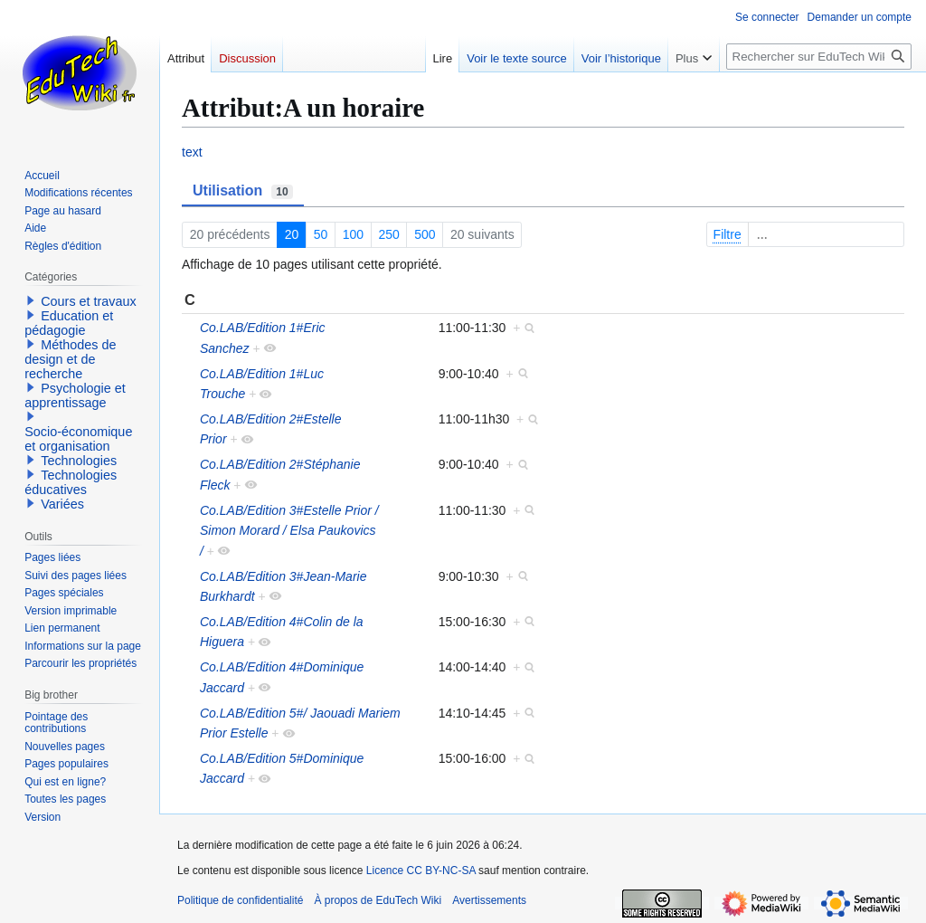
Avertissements (489, 900)
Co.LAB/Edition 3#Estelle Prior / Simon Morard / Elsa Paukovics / (289, 530)
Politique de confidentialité (240, 900)
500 (424, 234)
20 (292, 234)
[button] (30, 300)
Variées (62, 504)
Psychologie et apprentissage (75, 395)
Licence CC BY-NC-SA (421, 870)
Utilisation (243, 191)
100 (353, 234)
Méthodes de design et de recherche (70, 359)
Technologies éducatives (70, 482)
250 (388, 234)
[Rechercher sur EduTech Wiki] (819, 56)
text (192, 152)
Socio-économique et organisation (78, 438)
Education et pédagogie (68, 323)
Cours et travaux (89, 301)
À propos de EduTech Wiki (377, 900)
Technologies (79, 460)
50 (321, 234)
